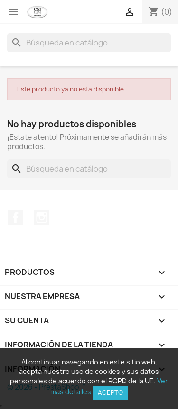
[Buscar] (89, 42)
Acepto (110, 392)
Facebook (15, 217)
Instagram (41, 217)
